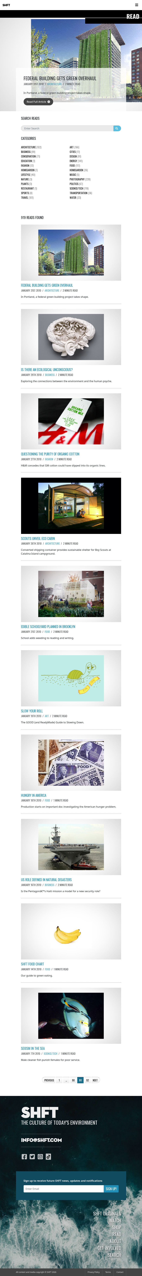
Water (75, 198)
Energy (76, 161)
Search (114, 1255)
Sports (26, 193)
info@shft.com (41, 1140)
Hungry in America (33, 795)
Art (47, 716)
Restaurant (29, 188)
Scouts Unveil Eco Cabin (38, 538)
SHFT (6, 5)
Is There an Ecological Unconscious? (47, 369)
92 (87, 1080)
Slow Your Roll (32, 710)
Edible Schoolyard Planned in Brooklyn (48, 626)
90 (73, 1080)
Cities (75, 152)
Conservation (30, 156)
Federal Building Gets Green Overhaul (47, 285)
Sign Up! (111, 1188)
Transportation (81, 193)
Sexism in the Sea (33, 1048)
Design (75, 156)
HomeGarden (29, 170)
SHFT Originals (107, 1213)
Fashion (49, 459)
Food (47, 632)
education (28, 161)
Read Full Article (38, 101)
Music (74, 175)
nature (26, 179)
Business (50, 375)
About (115, 1241)
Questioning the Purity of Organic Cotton (50, 453)
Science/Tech (50, 1053)
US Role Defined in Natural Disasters (46, 879)
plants (26, 184)
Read (116, 1234)
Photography (80, 179)
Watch (115, 1220)
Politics (76, 184)
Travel (27, 198)
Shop (116, 1227)
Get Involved (109, 1248)
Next (95, 1080)
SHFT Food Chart (32, 964)
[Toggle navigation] (136, 5)
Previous (49, 1080)
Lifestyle (28, 175)
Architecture (54, 84)
